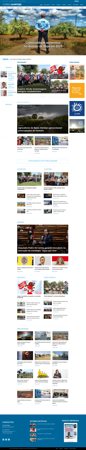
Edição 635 (70, 441)
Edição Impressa (36, 7)
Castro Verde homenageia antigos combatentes (46, 423)
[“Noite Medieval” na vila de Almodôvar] (59, 86)
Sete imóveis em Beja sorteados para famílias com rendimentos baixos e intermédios (42, 149)
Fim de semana (75, 4)
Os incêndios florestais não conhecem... (11, 78)
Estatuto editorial (72, 448)
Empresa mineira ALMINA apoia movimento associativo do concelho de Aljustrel (59, 402)
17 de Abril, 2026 (43, 49)
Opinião (28, 7)
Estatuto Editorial (17, 1)
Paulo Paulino (28, 448)
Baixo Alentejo (47, 4)
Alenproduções (34, 448)
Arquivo (7, 1)
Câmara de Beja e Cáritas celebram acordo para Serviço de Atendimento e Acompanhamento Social (33, 196)
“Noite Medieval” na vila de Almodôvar (54, 296)
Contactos (24, 1)
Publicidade (11, 1)
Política (53, 4)
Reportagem (20, 7)
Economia (64, 4)
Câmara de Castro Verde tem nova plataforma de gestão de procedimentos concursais (60, 203)
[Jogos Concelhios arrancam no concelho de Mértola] (59, 72)
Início (4, 1)
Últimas (12, 7)
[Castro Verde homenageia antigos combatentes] (33, 79)
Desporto (69, 4)
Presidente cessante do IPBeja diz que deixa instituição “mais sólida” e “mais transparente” (59, 382)
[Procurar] (82, 7)
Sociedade (58, 4)
